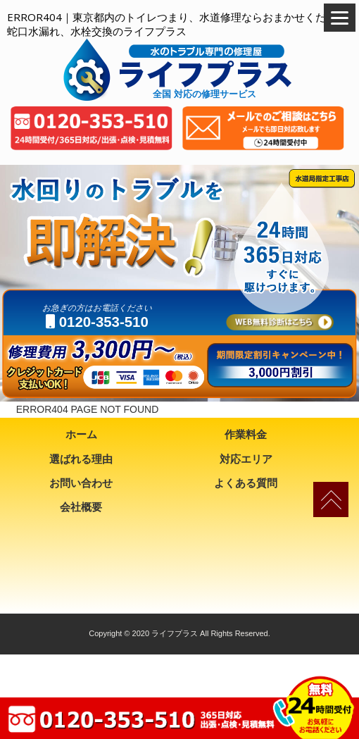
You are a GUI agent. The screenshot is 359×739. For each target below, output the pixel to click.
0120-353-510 (97, 322)
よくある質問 (245, 483)
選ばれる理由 (81, 459)
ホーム (81, 434)
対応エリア (246, 459)
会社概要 (81, 507)
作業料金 (246, 434)
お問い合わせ (81, 483)
